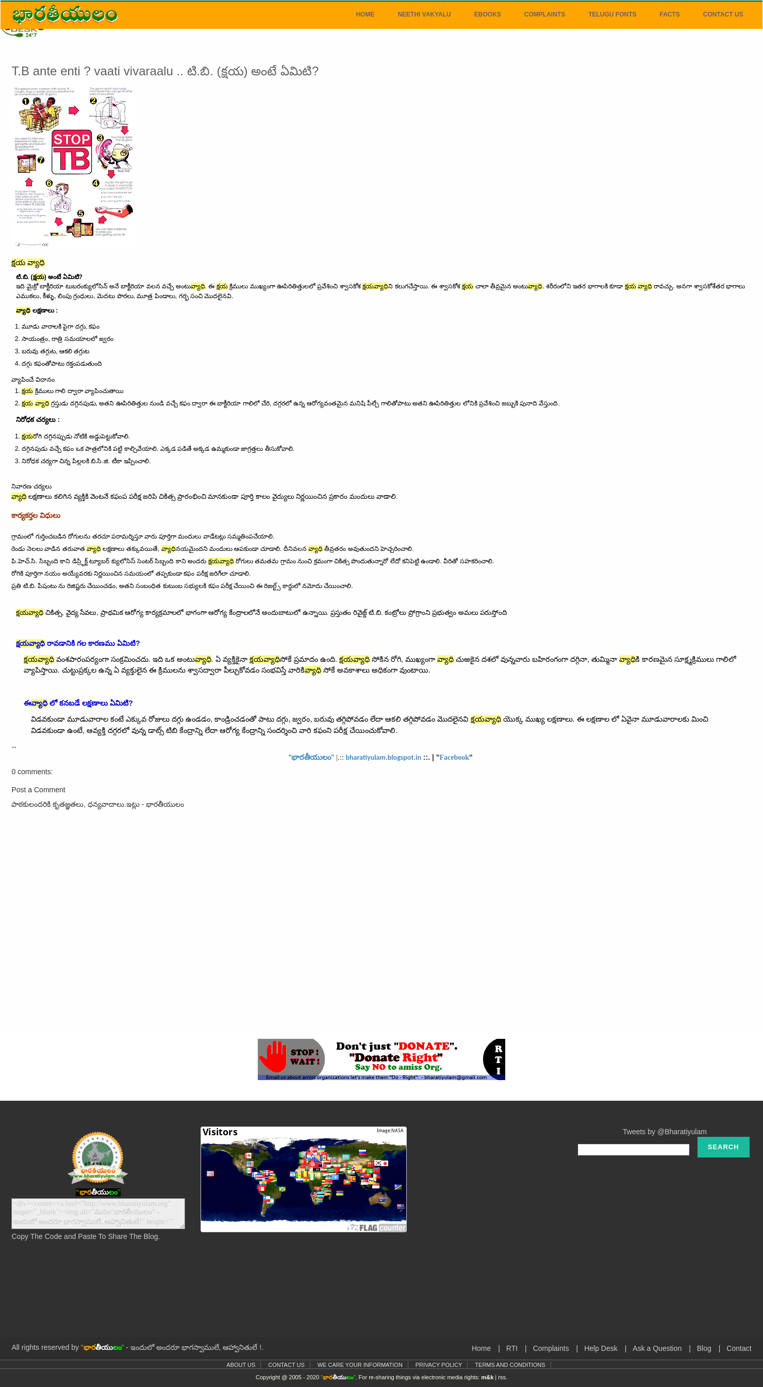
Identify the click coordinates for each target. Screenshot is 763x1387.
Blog (704, 1348)
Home (365, 14)
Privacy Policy (439, 1365)
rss (502, 1377)
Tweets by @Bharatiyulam (665, 1132)
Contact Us (723, 14)
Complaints (544, 14)
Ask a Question (657, 1348)
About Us (240, 1365)
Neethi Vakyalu (424, 14)
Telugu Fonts (612, 14)
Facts (669, 14)
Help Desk (601, 1348)
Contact (738, 1348)
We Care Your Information (360, 1365)
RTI (512, 1348)
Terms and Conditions (510, 1365)
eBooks (487, 14)
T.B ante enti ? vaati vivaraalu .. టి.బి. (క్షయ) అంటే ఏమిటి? (165, 71)
